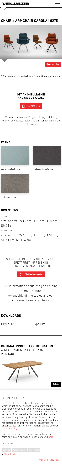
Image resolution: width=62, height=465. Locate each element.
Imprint (42, 460)
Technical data (53, 64)
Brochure (7, 324)
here (50, 437)
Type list (39, 324)
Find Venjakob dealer (31, 274)
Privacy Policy (53, 460)
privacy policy (9, 428)
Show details (10, 454)
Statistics (7, 444)
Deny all (6, 450)
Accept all (35, 450)
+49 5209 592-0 (31, 106)
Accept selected (20, 450)
